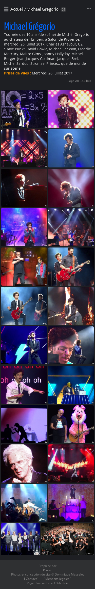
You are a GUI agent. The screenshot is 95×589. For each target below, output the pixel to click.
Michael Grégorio (42, 9)
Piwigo (47, 570)
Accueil (17, 9)
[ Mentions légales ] (57, 579)
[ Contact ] (31, 579)
